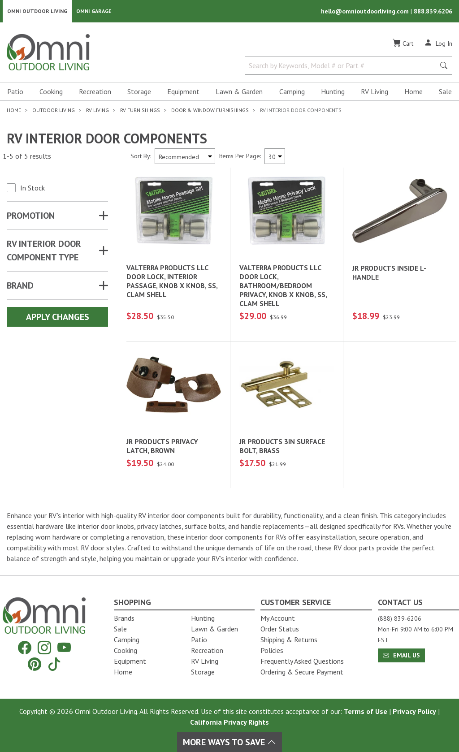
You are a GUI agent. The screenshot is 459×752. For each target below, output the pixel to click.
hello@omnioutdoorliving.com (366, 12)
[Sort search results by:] (185, 157)
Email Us (401, 655)
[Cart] (403, 44)
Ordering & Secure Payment (301, 671)
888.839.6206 (433, 12)
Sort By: (140, 157)
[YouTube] (64, 648)
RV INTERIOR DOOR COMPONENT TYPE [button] (44, 251)
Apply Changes (57, 318)
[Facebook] (24, 648)
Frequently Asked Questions (302, 661)
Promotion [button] (31, 216)
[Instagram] (44, 648)
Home (413, 92)
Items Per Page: (240, 157)
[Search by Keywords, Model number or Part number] (342, 66)
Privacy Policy (414, 711)
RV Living (374, 92)
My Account (277, 618)
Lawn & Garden (239, 92)
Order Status (279, 628)
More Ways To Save (229, 742)
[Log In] (438, 43)
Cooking (51, 92)
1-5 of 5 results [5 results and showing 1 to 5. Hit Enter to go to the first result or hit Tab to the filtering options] (27, 157)
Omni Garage (94, 11)
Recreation (95, 92)
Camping (292, 92)
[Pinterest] (34, 664)
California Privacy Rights (229, 721)
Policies (271, 650)
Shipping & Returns (288, 639)
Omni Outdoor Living (37, 11)
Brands (124, 618)
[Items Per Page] (274, 157)
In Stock (32, 188)
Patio (15, 92)
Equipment (183, 92)
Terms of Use (365, 711)
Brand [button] (20, 286)
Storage (139, 92)
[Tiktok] (54, 664)
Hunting (333, 92)
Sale (445, 92)
